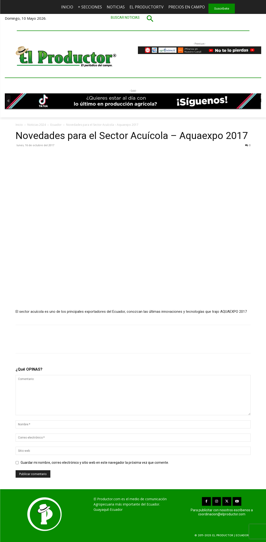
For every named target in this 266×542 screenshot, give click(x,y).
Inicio (19, 125)
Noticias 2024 (36, 125)
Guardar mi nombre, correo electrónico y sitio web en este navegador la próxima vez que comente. (95, 462)
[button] (133, 18)
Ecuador (56, 125)
